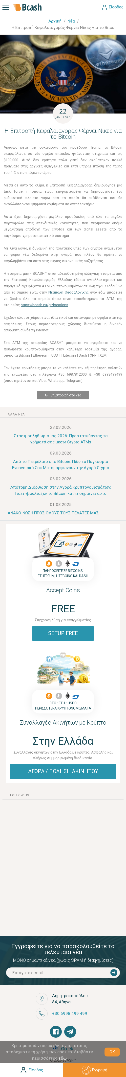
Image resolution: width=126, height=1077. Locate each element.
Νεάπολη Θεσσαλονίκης (68, 292)
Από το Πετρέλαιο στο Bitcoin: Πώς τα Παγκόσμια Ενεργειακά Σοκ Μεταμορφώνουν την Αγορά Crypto (60, 464)
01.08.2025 (61, 504)
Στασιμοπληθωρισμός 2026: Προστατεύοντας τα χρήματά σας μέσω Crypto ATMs (61, 439)
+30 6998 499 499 (69, 1013)
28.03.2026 (61, 427)
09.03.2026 (61, 453)
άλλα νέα (16, 414)
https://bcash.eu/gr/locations (44, 305)
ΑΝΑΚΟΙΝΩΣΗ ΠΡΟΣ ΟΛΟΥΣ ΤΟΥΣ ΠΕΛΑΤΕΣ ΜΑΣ (53, 512)
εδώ (63, 1058)
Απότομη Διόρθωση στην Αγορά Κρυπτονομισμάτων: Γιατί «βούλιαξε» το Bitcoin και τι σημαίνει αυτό (60, 490)
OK (112, 1051)
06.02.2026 (61, 478)
